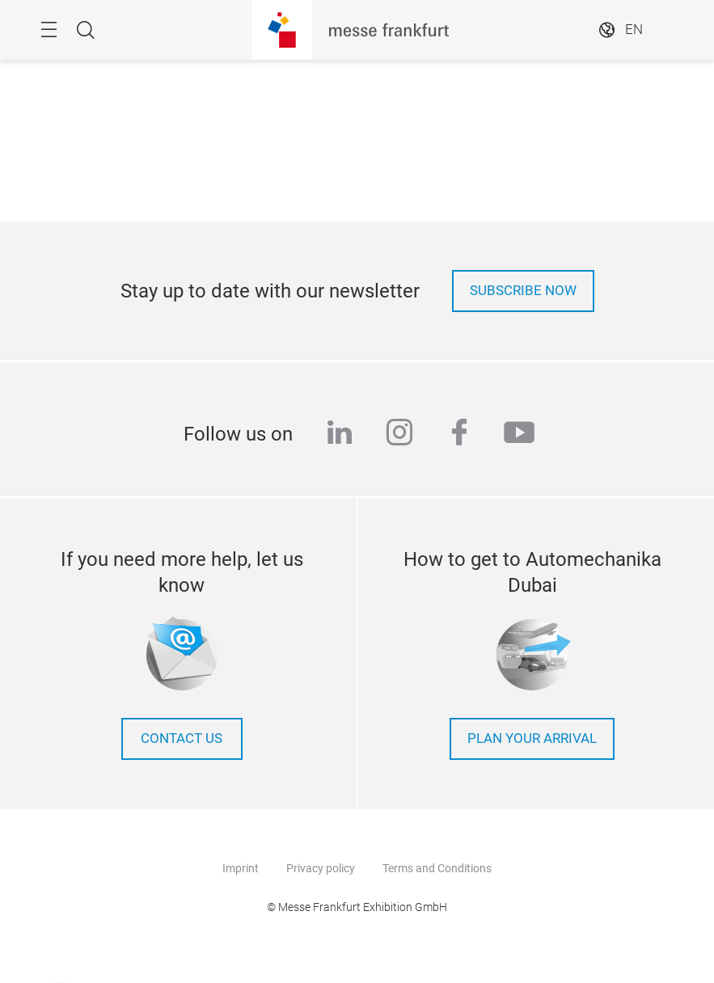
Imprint (240, 868)
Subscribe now (523, 290)
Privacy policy (320, 868)
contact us (181, 738)
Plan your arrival (532, 738)
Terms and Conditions (437, 868)
